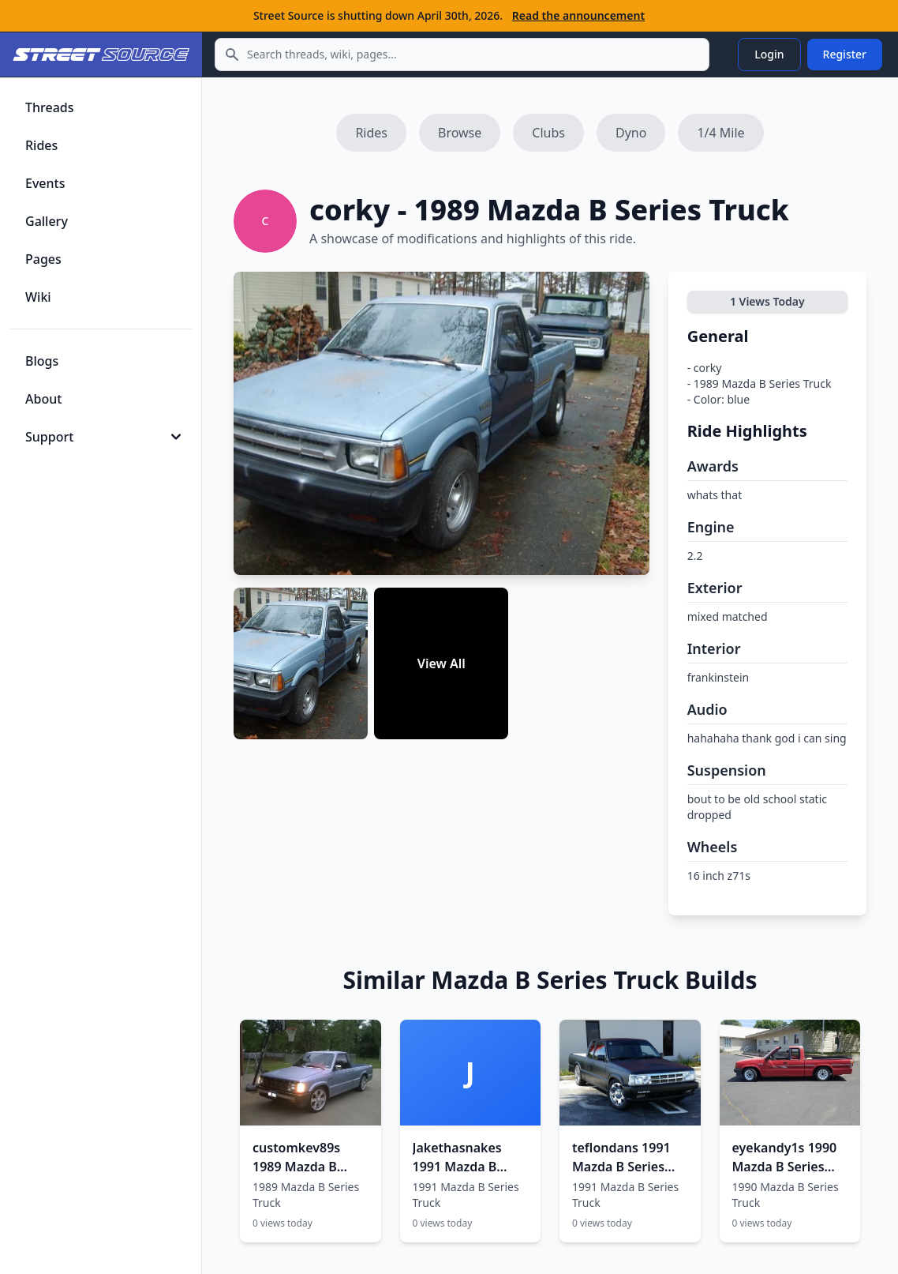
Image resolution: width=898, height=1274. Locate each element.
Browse (459, 132)
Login (769, 54)
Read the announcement (578, 15)
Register (844, 54)
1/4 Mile (720, 132)
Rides (371, 132)
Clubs (548, 132)
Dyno (631, 132)
